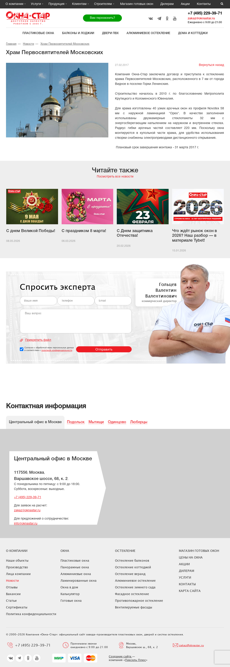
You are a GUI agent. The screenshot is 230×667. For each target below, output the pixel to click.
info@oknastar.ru (25, 523)
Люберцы (138, 422)
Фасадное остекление (132, 594)
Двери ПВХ (110, 33)
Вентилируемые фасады (133, 607)
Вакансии (13, 594)
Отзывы (12, 587)
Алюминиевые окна (76, 574)
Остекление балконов (132, 560)
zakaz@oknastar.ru (201, 18)
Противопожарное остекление (139, 600)
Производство (17, 567)
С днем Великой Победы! (30, 231)
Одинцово (117, 422)
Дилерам (167, 4)
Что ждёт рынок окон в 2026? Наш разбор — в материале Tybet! (194, 235)
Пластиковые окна (38, 33)
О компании (14, 4)
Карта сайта (190, 591)
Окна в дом (69, 587)
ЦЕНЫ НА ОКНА (191, 557)
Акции (185, 4)
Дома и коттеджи (193, 33)
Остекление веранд (130, 574)
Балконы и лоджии (78, 33)
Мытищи (96, 422)
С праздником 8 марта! (84, 231)
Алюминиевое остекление (148, 33)
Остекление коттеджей (133, 567)
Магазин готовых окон (136, 4)
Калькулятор (70, 594)
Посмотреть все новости (115, 176)
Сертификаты (16, 607)
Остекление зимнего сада (135, 587)
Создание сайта (120, 656)
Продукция (56, 4)
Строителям (103, 4)
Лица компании (18, 574)
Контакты (204, 4)
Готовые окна (71, 600)
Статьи (11, 600)
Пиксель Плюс (135, 660)
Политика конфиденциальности (31, 614)
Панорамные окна (75, 567)
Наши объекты (17, 560)
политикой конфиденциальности (56, 350)
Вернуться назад (211, 65)
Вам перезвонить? (102, 18)
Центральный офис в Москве (35, 422)
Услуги (36, 4)
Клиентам (79, 4)
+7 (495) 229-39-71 (205, 13)
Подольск (76, 422)
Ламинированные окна (79, 580)
